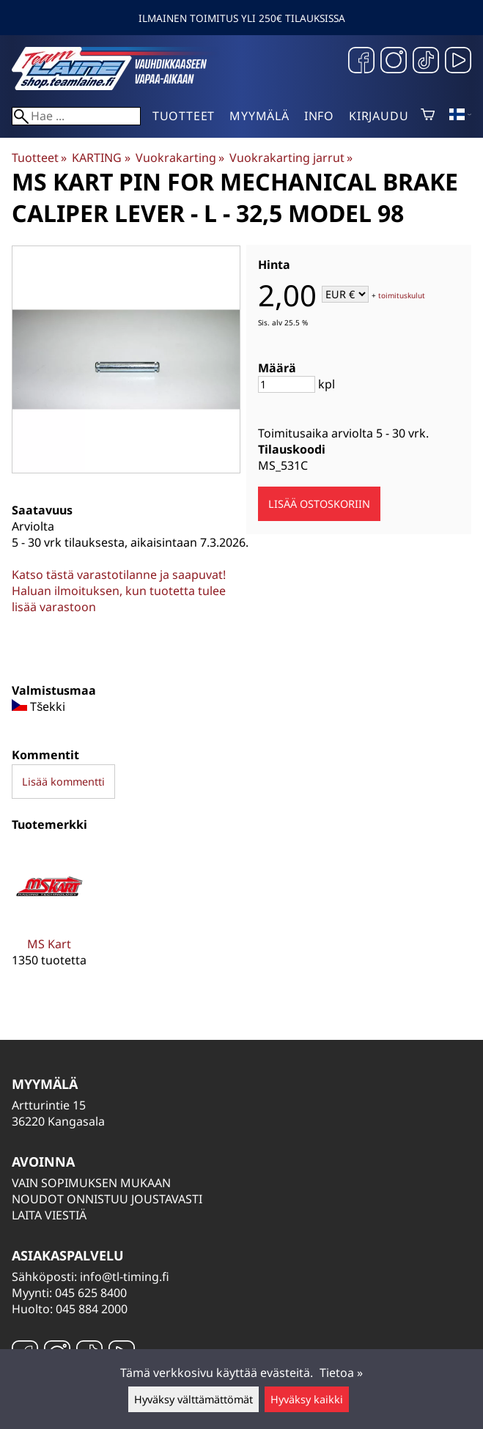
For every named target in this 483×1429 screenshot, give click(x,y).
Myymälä (259, 116)
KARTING (101, 157)
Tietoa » (341, 1373)
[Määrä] (286, 384)
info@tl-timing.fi (124, 1277)
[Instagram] (393, 62)
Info (319, 116)
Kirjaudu (378, 116)
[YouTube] (458, 62)
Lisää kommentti (63, 782)
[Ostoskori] (428, 116)
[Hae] (76, 116)
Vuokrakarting (180, 157)
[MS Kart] (49, 919)
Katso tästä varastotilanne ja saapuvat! (119, 574)
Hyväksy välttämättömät (193, 1399)
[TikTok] (426, 62)
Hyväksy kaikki (306, 1399)
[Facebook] (361, 62)
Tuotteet (183, 116)
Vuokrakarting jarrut (291, 157)
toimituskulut (401, 295)
